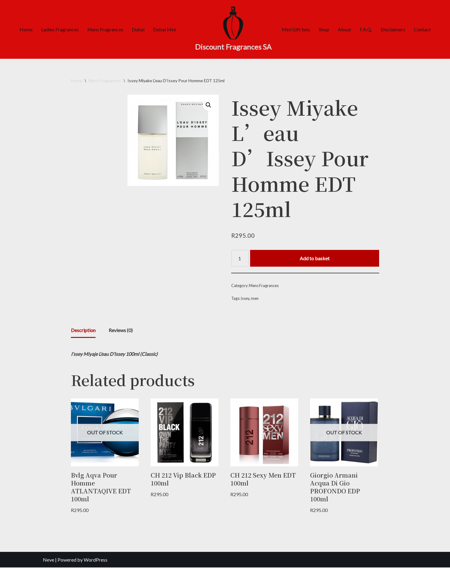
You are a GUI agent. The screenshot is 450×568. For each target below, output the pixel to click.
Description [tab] (83, 331)
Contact (422, 29)
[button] (208, 105)
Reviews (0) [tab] (121, 331)
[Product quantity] (240, 258)
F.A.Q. (366, 29)
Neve (48, 560)
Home (25, 29)
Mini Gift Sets (296, 29)
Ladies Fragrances (59, 29)
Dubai (137, 29)
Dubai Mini (164, 29)
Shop (324, 29)
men (255, 298)
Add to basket (315, 258)
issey (245, 298)
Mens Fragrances (105, 29)
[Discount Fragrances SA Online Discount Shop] (233, 29)
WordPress (95, 560)
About (344, 29)
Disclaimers (393, 29)
